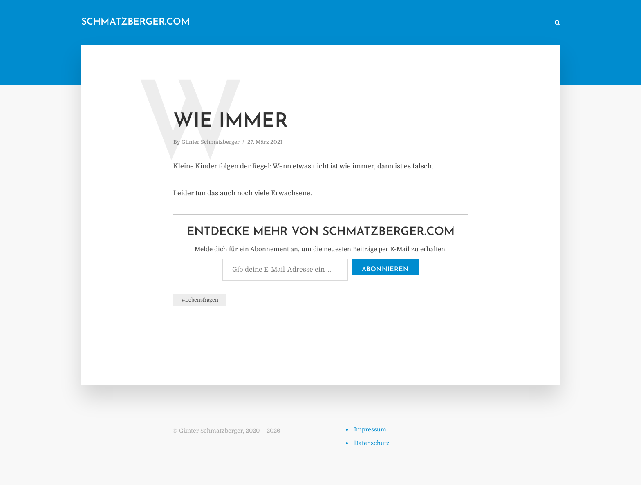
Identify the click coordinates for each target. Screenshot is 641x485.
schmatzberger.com (135, 22)
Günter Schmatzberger (211, 142)
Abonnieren (385, 269)
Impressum (370, 429)
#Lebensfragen (200, 300)
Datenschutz (372, 443)
